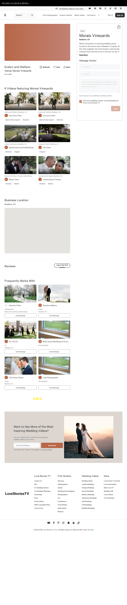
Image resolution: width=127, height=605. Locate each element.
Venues (60, 558)
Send (116, 124)
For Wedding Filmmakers (42, 561)
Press (36, 568)
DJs (59, 568)
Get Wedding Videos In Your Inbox (70, 8)
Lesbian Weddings (88, 554)
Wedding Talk (108, 561)
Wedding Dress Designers (66, 561)
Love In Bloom (108, 565)
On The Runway (109, 568)
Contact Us (38, 551)
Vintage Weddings (88, 558)
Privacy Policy (47, 520)
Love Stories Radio (110, 554)
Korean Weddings (88, 561)
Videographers (63, 554)
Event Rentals (62, 575)
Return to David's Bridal (15, 3)
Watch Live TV (109, 558)
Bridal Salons (62, 578)
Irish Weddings (87, 571)
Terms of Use (38, 578)
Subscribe (52, 515)
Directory (61, 551)
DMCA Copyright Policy (42, 575)
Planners (60, 582)
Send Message (20, 315)
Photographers (63, 565)
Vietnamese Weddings (89, 568)
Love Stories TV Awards (112, 551)
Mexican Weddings (88, 565)
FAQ (35, 554)
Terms (36, 520)
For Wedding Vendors (41, 558)
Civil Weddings (87, 575)
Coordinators (62, 571)
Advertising (38, 565)
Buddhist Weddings (88, 578)
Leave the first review (62, 266)
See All (61, 399)
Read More (83, 55)
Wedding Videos (87, 551)
